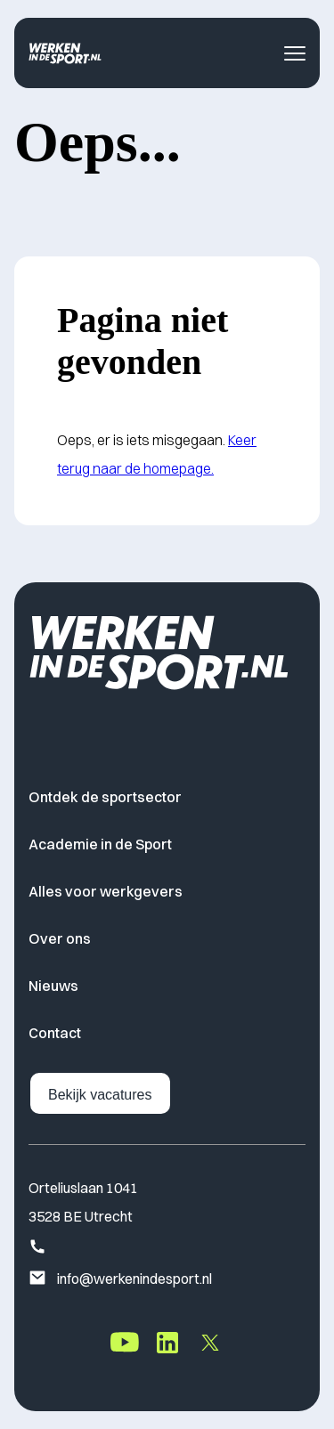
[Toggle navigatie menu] (295, 53)
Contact (55, 1033)
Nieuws (53, 986)
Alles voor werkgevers (106, 891)
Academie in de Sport (100, 844)
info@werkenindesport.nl (120, 1279)
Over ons (60, 938)
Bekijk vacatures (100, 1094)
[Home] (65, 53)
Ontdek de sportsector (105, 797)
